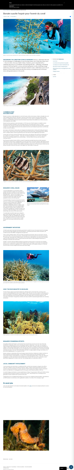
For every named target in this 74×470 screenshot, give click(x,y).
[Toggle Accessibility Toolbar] (71, 467)
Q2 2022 (54, 76)
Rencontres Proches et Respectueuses (60, 66)
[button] (64, 3)
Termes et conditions (20, 466)
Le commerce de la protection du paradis (61, 62)
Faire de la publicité (28, 466)
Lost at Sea (55, 61)
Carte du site (8, 466)
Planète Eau (61, 59)
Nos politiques (13, 466)
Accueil (4, 466)
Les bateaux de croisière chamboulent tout (61, 64)
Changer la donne (56, 71)
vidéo (30, 385)
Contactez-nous (6, 467)
